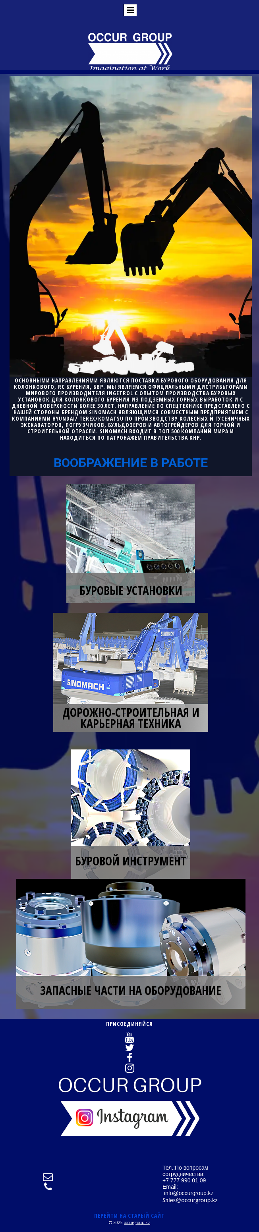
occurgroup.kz (137, 1222)
